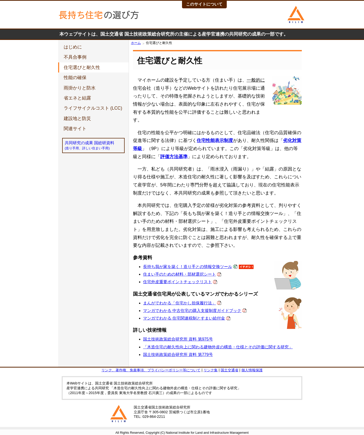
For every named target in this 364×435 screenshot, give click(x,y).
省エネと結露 (77, 98)
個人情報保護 (252, 370)
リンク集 (210, 370)
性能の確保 (75, 77)
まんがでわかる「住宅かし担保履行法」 (179, 303)
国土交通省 (229, 370)
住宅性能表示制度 (215, 140)
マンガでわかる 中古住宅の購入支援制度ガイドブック (192, 310)
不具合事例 (75, 57)
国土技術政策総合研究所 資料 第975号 (178, 339)
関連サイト (75, 128)
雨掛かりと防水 (80, 87)
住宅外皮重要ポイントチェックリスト (177, 282)
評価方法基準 (174, 156)
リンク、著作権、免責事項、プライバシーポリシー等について (150, 370)
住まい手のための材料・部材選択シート (179, 274)
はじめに (73, 47)
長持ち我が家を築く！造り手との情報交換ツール (187, 266)
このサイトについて (204, 4)
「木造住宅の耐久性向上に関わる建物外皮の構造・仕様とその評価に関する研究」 (218, 347)
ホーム (136, 43)
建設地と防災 (77, 118)
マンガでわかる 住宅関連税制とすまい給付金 (184, 318)
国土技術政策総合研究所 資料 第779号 (178, 354)
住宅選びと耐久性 (82, 67)
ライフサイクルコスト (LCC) (93, 108)
